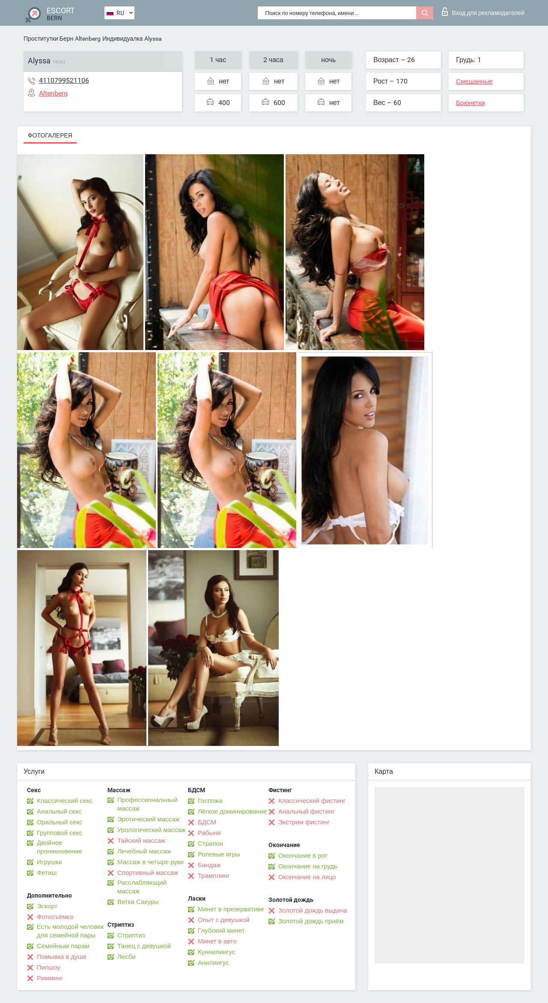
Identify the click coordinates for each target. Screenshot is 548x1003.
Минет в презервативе (231, 909)
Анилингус (213, 963)
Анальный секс (59, 811)
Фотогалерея (50, 135)
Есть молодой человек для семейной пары (70, 931)
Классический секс (64, 801)
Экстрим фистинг (304, 822)
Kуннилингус (216, 952)
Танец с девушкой (144, 946)
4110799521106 (64, 80)
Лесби (126, 957)
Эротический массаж (148, 819)
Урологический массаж (151, 830)
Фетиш (47, 873)
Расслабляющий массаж (142, 887)
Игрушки (49, 862)
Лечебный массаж (144, 851)
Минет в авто (217, 941)
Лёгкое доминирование (232, 811)
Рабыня (209, 833)
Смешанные (474, 81)
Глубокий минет (221, 930)
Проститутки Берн (48, 38)
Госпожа (210, 801)
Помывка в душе (61, 957)
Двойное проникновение (59, 847)
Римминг (50, 978)
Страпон (210, 843)
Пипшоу (48, 967)
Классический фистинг (311, 801)
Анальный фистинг (306, 811)
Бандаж (209, 865)
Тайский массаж (141, 840)
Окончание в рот (303, 855)
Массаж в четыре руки (150, 862)
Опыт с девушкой (224, 920)
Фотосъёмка (55, 917)
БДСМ (207, 822)
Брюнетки (470, 103)
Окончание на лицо (307, 877)
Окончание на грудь (307, 866)
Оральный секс (59, 822)
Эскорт (47, 906)
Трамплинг (213, 876)
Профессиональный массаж (147, 804)
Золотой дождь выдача (312, 910)
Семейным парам (63, 946)
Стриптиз (131, 935)
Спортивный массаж (147, 873)
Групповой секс (59, 833)
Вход (483, 11)
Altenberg (88, 38)
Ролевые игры (219, 854)
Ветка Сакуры (137, 902)
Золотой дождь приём (310, 921)
